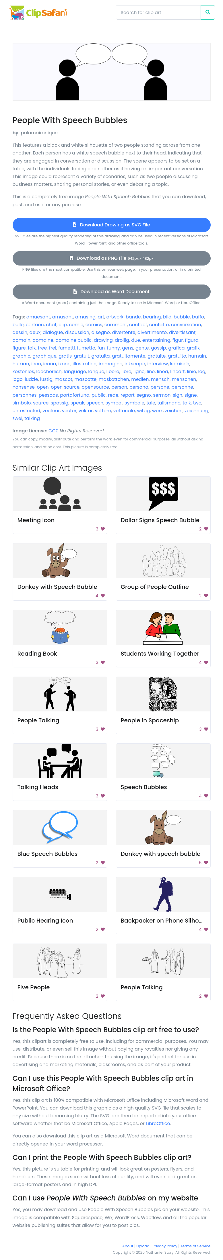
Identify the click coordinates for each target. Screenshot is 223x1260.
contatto (159, 324)
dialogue (53, 332)
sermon (161, 395)
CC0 (54, 430)
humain (197, 356)
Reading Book (37, 654)
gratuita (100, 356)
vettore (103, 410)
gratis (65, 356)
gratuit (81, 356)
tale (150, 403)
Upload (143, 1246)
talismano (169, 403)
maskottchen (114, 379)
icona (49, 363)
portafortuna (74, 395)
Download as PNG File (111, 258)
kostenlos (23, 371)
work (157, 410)
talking (32, 418)
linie (191, 371)
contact (138, 324)
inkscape (135, 363)
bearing (152, 317)
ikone (64, 363)
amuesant (38, 317)
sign (177, 395)
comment (115, 324)
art (101, 317)
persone (159, 387)
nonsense (24, 387)
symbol (114, 403)
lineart (177, 371)
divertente (123, 332)
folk (32, 348)
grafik (193, 348)
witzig (143, 410)
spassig (59, 403)
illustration (84, 363)
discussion (77, 332)
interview (157, 363)
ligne (139, 371)
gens (127, 348)
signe (191, 395)
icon (36, 363)
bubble (182, 317)
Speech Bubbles (144, 787)
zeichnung (197, 410)
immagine (111, 363)
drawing (103, 340)
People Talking (38, 720)
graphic (21, 356)
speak (77, 403)
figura (192, 340)
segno (144, 395)
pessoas (48, 395)
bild (167, 317)
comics (94, 324)
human (21, 363)
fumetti (66, 348)
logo (18, 379)
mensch (160, 379)
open (43, 387)
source (41, 403)
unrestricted (26, 410)
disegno (101, 332)
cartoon (35, 324)
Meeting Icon (36, 520)
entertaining (156, 340)
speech (94, 403)
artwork (114, 317)
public (99, 395)
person (119, 387)
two (197, 403)
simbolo (22, 403)
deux (35, 332)
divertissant (182, 332)
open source (65, 387)
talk (187, 403)
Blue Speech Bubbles (48, 854)
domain (22, 340)
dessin (20, 332)
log (201, 371)
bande (133, 317)
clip (63, 324)
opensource (95, 387)
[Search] (158, 12)
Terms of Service (196, 1246)
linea (162, 371)
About (127, 1246)
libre (126, 371)
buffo (198, 317)
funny (113, 348)
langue (96, 371)
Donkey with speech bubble (161, 854)
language (75, 371)
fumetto (86, 348)
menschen (184, 379)
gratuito (177, 356)
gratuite (157, 356)
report (128, 395)
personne (182, 387)
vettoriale (124, 410)
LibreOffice (158, 1123)
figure (19, 348)
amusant (62, 317)
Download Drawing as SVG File (111, 225)
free (42, 348)
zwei (17, 418)
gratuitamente (129, 356)
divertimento (152, 332)
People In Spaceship (150, 720)
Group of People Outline (155, 587)
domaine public (73, 340)
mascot (63, 379)
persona (138, 387)
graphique (44, 356)
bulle (18, 324)
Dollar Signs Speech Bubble (160, 520)
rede (113, 395)
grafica (176, 348)
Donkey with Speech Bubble (57, 587)
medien (140, 379)
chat (51, 324)
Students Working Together (160, 654)
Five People (34, 987)
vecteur (51, 410)
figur (177, 340)
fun (101, 348)
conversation (186, 324)
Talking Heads (38, 787)
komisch (179, 363)
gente (142, 348)
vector (69, 410)
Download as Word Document (111, 291)
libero (112, 371)
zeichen (174, 410)
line (151, 371)
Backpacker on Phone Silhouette (167, 921)
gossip (158, 348)
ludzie (31, 379)
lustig (46, 379)
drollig (122, 340)
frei (52, 348)
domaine (42, 340)
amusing (85, 317)
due (135, 340)
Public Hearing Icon (45, 921)
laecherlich (48, 371)
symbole (134, 403)
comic (76, 324)
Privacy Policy (165, 1246)
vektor (86, 410)
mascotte (85, 379)
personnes (25, 395)
